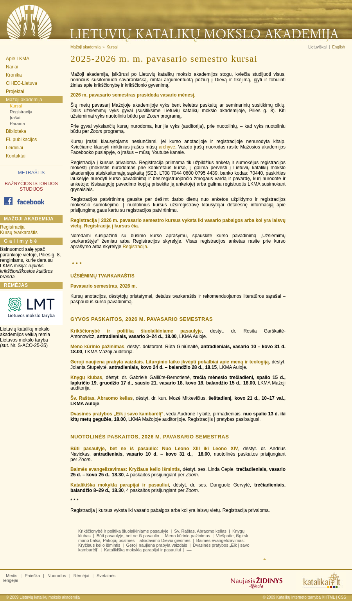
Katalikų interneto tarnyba (299, 597)
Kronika (14, 75)
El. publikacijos (21, 139)
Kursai (16, 106)
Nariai (12, 67)
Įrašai (15, 117)
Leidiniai (14, 147)
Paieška (32, 575)
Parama (17, 123)
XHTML (328, 597)
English (338, 47)
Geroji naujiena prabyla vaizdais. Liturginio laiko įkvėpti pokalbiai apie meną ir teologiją (169, 362)
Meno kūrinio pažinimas (97, 346)
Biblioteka (16, 131)
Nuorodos (56, 575)
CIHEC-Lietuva (21, 83)
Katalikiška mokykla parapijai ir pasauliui (119, 485)
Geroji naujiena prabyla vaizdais (156, 545)
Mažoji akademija (24, 99)
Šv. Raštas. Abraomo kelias (101, 398)
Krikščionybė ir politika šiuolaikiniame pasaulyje (136, 331)
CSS (342, 597)
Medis (11, 575)
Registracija (21, 111)
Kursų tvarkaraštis (19, 232)
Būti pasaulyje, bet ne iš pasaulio (128, 535)
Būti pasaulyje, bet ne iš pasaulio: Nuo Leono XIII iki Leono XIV (154, 448)
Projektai (15, 91)
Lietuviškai (317, 47)
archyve (167, 147)
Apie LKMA (17, 58)
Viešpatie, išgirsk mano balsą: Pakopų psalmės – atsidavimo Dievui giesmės (163, 538)
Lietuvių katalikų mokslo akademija (50, 597)
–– (189, 549)
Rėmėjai (81, 575)
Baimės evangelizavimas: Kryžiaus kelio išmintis (125, 469)
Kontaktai (15, 156)
